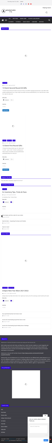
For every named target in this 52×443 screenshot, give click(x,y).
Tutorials (18, 21)
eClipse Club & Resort (34, 18)
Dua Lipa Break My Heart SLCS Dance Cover (12, 313)
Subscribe (34, 21)
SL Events (11, 21)
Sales (14, 140)
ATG (9, 18)
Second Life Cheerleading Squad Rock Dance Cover (13, 319)
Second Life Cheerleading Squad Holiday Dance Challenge (15, 325)
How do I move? (5, 227)
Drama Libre (23, 18)
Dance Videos (26, 21)
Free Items (15, 18)
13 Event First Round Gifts (12, 145)
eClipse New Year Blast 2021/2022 (15, 291)
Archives (41, 21)
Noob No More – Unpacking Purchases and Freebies (14, 221)
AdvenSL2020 (12, 85)
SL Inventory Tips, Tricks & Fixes (14, 192)
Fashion (4, 140)
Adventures (5, 287)
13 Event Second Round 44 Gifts (14, 88)
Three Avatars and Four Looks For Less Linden (12, 215)
